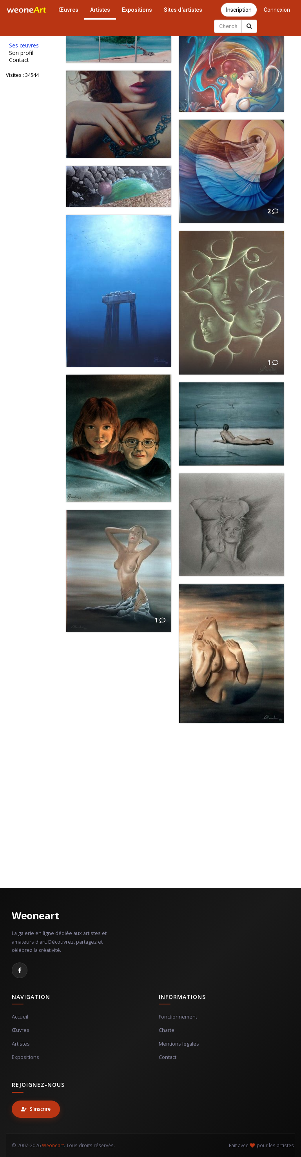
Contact (19, 60)
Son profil (21, 52)
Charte (166, 1030)
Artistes (100, 10)
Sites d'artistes (183, 10)
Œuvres (68, 10)
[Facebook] (19, 970)
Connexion (277, 10)
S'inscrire (36, 1109)
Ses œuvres (24, 45)
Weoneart (35, 915)
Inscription (239, 10)
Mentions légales (179, 1044)
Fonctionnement (178, 1016)
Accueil (20, 1016)
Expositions (137, 10)
